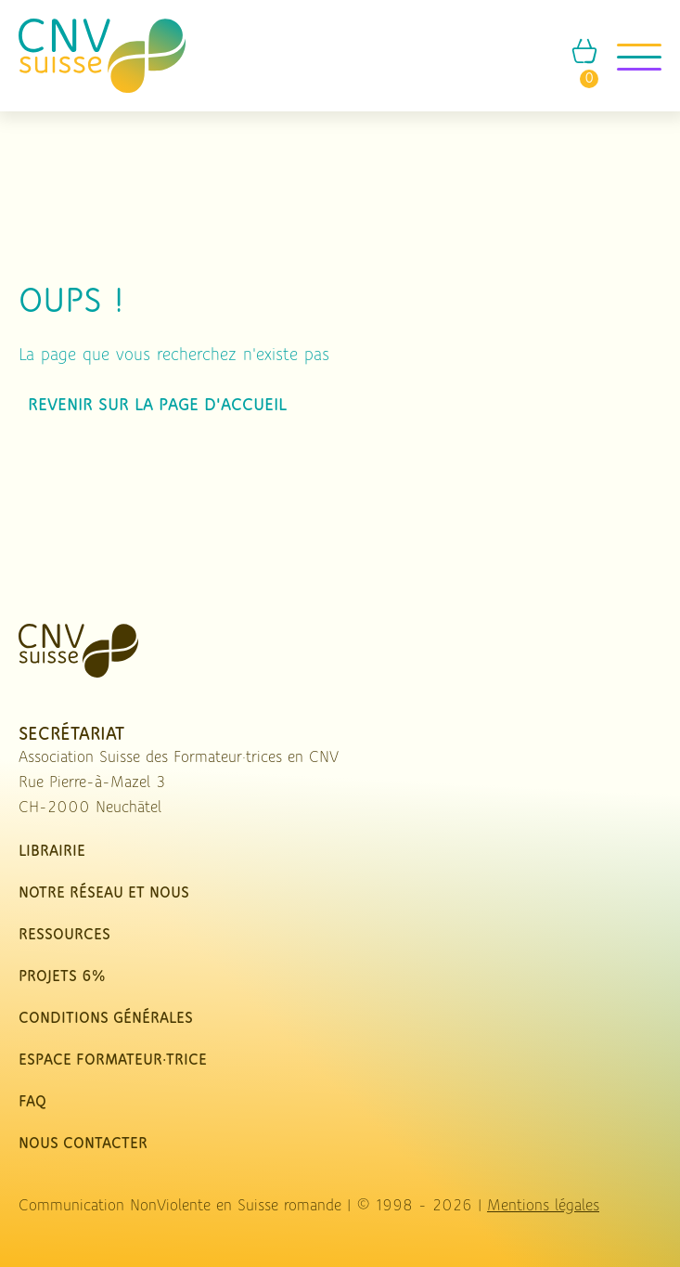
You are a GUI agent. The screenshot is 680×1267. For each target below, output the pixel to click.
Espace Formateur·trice (113, 1060)
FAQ (32, 1102)
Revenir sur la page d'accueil (157, 405)
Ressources (64, 935)
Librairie (52, 851)
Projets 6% (62, 977)
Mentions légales (543, 1206)
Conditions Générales (106, 1019)
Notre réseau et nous (104, 893)
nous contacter (83, 1144)
